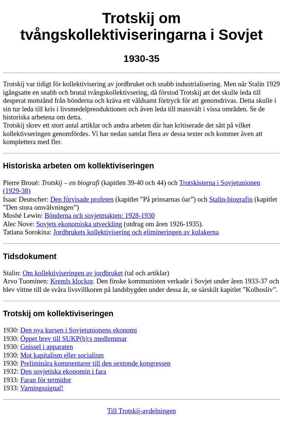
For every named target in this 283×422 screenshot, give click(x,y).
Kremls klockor (71, 281)
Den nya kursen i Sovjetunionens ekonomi (78, 330)
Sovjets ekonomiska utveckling (79, 224)
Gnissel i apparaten (46, 346)
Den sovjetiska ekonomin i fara (63, 371)
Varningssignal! (41, 388)
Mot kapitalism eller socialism (62, 355)
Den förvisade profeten (81, 199)
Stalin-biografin (230, 199)
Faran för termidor (45, 380)
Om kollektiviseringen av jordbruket (72, 273)
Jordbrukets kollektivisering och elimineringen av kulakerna (136, 232)
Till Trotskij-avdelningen (141, 411)
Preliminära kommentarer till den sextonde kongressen (95, 363)
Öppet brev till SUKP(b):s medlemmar (73, 338)
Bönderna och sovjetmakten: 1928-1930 (100, 215)
